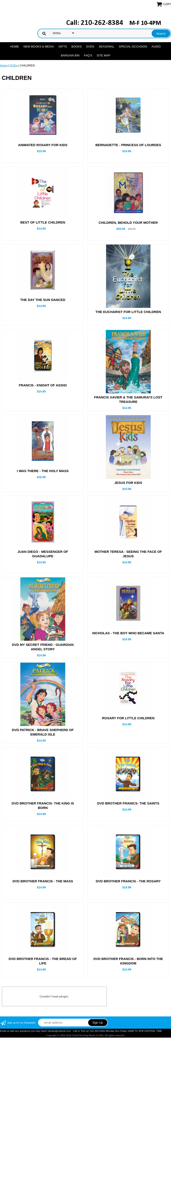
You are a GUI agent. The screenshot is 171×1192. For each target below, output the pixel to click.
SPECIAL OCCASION (133, 46)
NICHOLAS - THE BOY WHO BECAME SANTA (128, 633)
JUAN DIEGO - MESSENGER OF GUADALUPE (42, 554)
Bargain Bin (70, 55)
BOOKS (76, 46)
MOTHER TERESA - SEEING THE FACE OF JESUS (128, 554)
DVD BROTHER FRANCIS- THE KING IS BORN (43, 857)
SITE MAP (103, 55)
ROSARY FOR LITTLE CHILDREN (128, 744)
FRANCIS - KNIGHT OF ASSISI (43, 385)
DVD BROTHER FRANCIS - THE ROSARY (128, 932)
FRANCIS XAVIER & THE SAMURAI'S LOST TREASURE (128, 399)
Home (14, 46)
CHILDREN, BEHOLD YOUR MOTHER (128, 222)
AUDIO (156, 46)
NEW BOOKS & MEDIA (38, 46)
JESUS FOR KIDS (128, 483)
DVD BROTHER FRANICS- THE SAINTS (128, 854)
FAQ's (88, 55)
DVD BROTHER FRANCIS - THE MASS (42, 932)
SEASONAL (106, 46)
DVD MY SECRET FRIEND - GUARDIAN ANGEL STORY (42, 647)
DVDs (90, 46)
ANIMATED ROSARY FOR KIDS (42, 145)
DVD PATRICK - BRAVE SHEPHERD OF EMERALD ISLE (43, 758)
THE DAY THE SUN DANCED (42, 300)
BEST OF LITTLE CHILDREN (42, 222)
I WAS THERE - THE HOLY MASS (43, 471)
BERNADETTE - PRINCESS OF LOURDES (128, 145)
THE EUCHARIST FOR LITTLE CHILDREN (128, 312)
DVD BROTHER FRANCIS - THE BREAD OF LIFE (43, 1012)
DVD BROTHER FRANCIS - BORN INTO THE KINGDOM (128, 1012)
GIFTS (62, 46)
